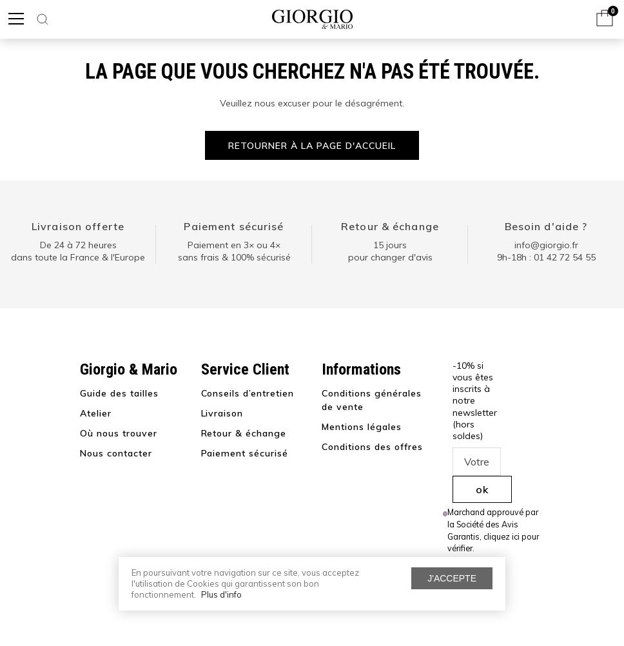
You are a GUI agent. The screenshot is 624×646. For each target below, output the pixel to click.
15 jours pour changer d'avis (390, 251)
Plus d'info (221, 594)
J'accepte (451, 578)
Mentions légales (362, 427)
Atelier (96, 413)
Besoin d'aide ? (546, 226)
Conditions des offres (372, 447)
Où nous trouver (118, 433)
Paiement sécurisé (234, 226)
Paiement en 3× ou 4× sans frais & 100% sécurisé (234, 251)
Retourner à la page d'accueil (311, 146)
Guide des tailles (119, 393)
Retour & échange (390, 226)
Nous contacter (116, 453)
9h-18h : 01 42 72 (546, 257)
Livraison (222, 413)
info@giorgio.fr (546, 245)
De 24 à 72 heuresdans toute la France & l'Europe (78, 251)
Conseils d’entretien (248, 393)
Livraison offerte (78, 226)
